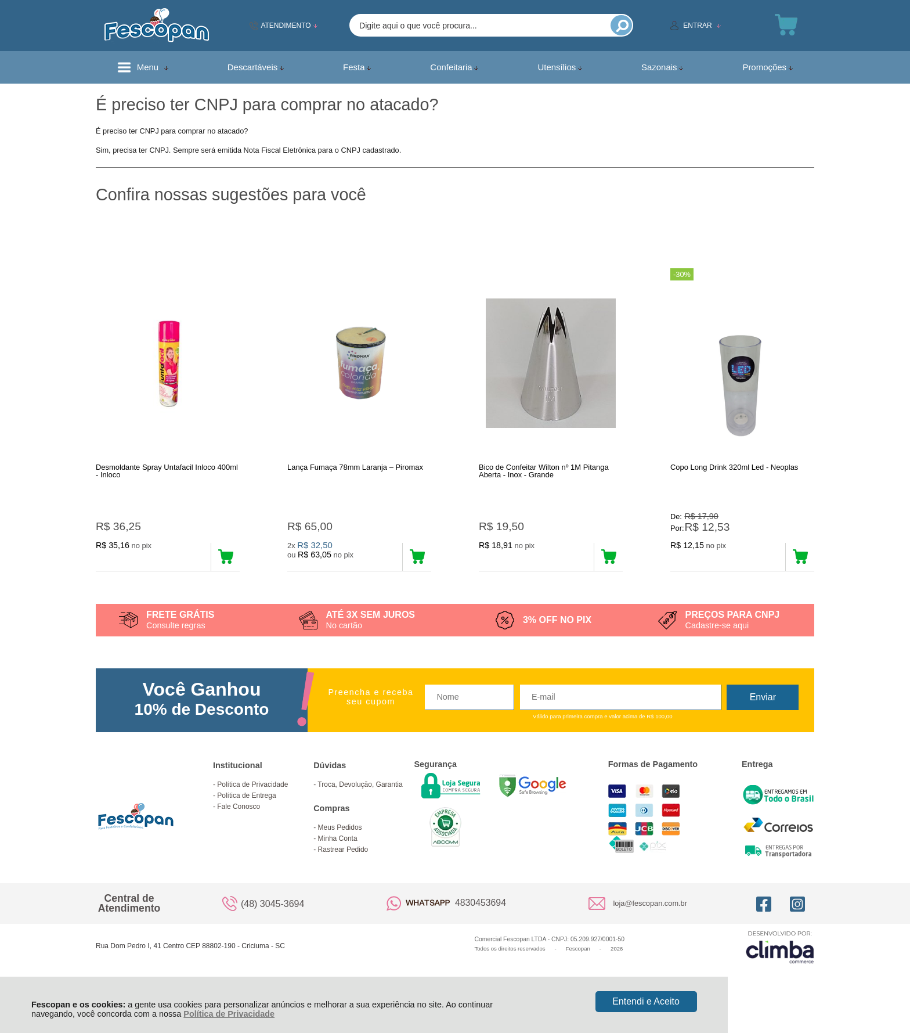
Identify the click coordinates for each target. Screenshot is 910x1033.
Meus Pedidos (340, 844)
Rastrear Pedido (343, 866)
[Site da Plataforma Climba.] (780, 963)
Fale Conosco (238, 823)
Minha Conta (338, 855)
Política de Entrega (246, 812)
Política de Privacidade (229, 1013)
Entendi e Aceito (646, 1001)
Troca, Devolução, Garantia (359, 801)
